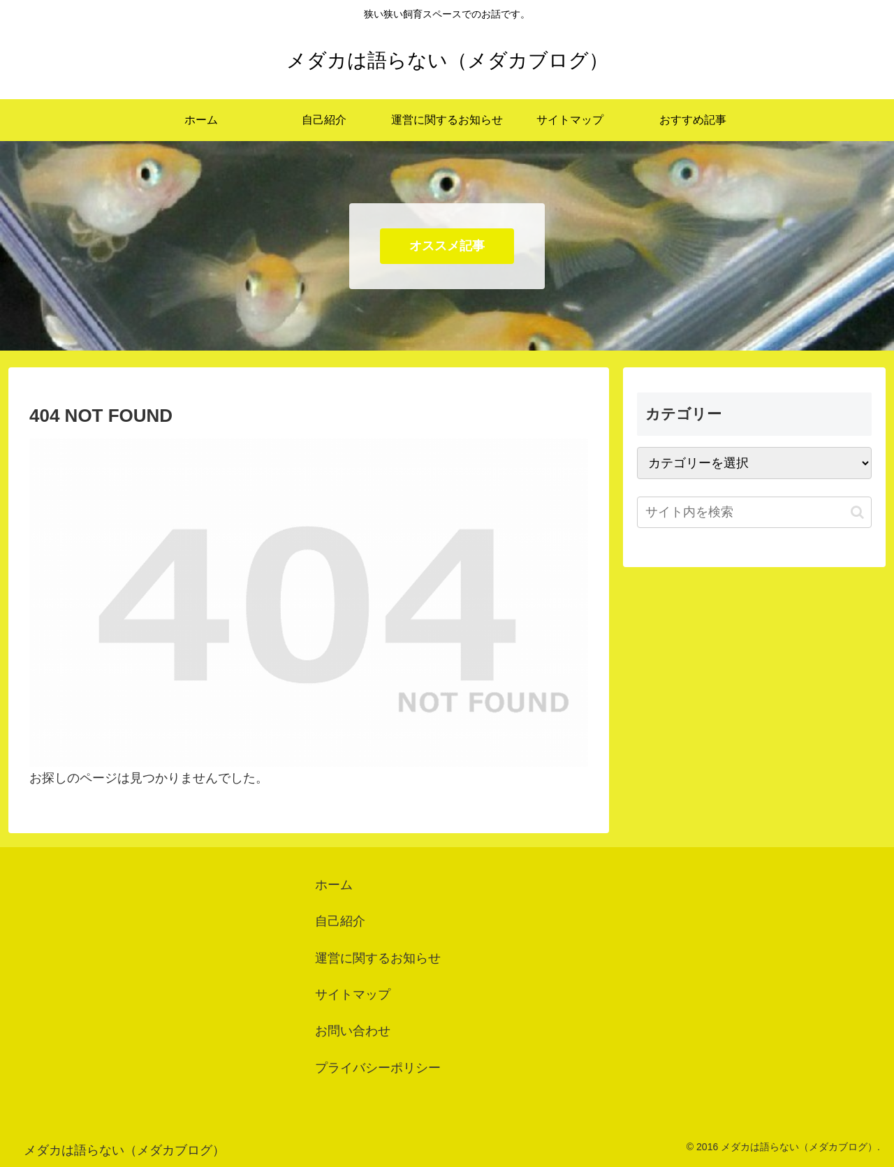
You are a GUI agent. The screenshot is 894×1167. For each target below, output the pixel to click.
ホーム (334, 885)
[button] (857, 512)
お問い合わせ (352, 1031)
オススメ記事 (447, 246)
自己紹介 (340, 921)
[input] (754, 512)
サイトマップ (352, 994)
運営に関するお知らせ (378, 958)
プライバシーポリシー (378, 1068)
